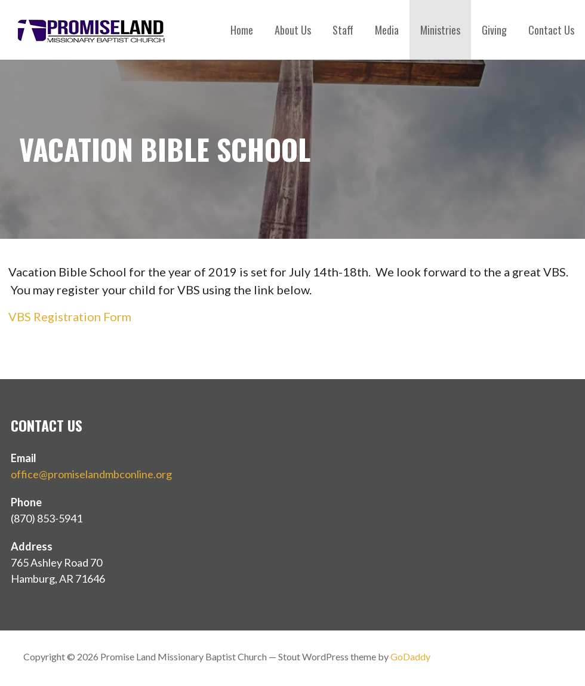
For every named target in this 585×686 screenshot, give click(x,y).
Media (387, 30)
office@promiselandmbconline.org (91, 474)
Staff (342, 30)
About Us (293, 30)
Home (241, 30)
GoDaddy (410, 656)
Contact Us (551, 30)
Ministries (440, 30)
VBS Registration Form (69, 316)
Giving (494, 30)
